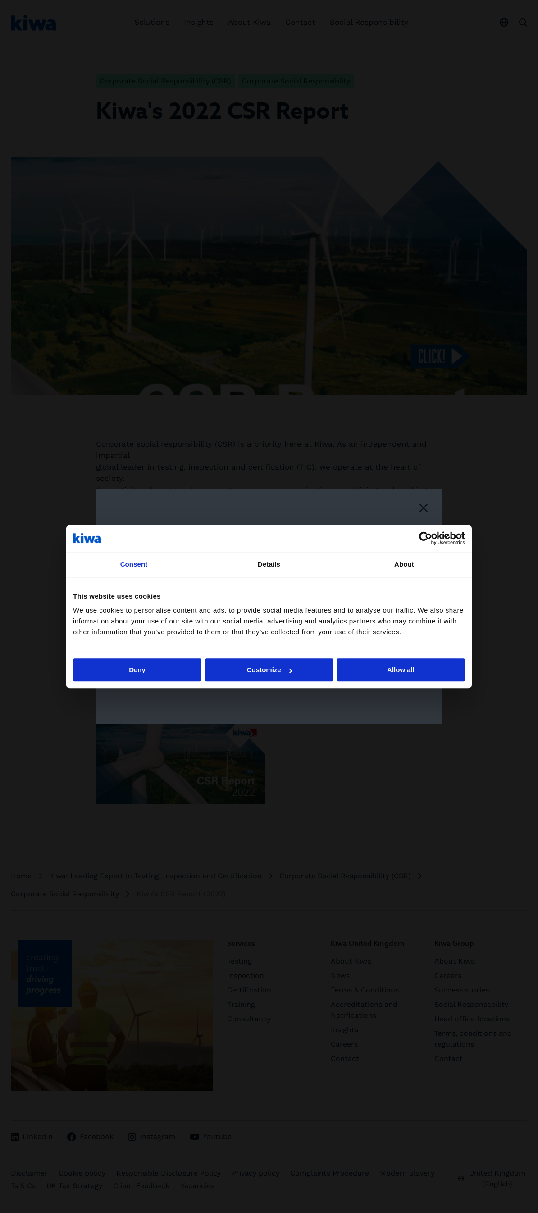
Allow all (401, 669)
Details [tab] (269, 564)
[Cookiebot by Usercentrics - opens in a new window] (425, 538)
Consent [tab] (134, 564)
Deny (137, 669)
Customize (269, 669)
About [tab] (404, 564)
